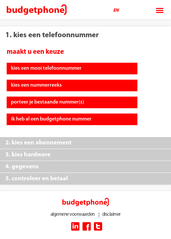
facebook (87, 226)
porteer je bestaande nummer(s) (47, 102)
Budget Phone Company (37, 10)
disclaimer (111, 214)
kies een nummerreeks (36, 85)
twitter (98, 226)
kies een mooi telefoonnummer (46, 68)
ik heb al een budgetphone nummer (51, 119)
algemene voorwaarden (73, 214)
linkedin (75, 226)
